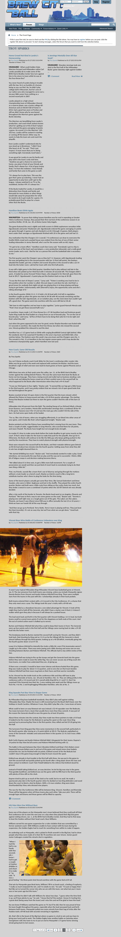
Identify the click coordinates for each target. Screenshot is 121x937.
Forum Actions (48, 28)
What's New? (15, 25)
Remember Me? (68, 6)
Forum (29, 25)
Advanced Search (106, 28)
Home (13, 35)
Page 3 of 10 (40, 930)
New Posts (13, 28)
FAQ (20, 28)
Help (96, 2)
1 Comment (55, 76)
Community (36, 28)
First (50, 930)
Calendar (26, 28)
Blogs (41, 25)
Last (79, 930)
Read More (77, 76)
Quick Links (61, 28)
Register (106, 2)
